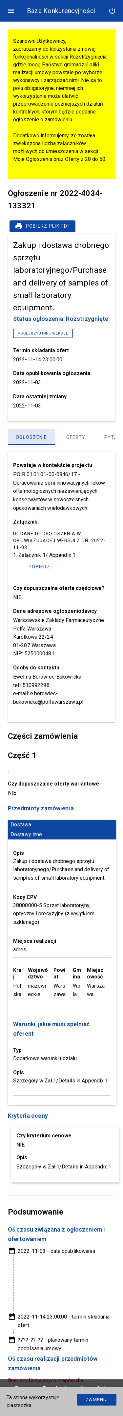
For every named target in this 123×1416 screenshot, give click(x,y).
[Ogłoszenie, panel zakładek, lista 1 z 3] (31, 437)
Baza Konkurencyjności (61, 11)
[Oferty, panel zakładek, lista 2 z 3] (75, 437)
